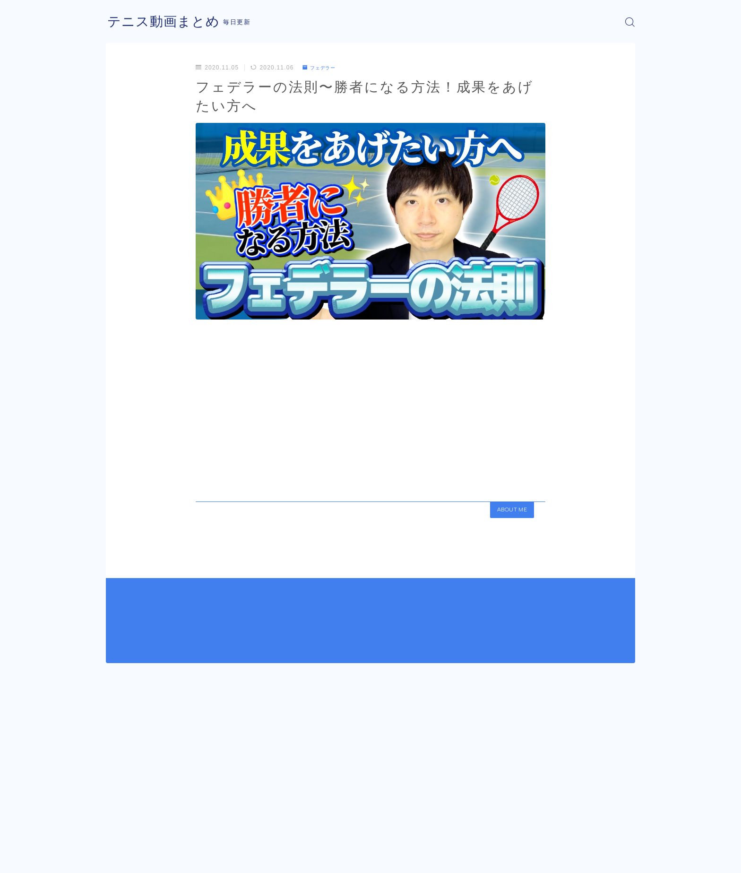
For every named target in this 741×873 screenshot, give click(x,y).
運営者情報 (121, 859)
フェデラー (322, 67)
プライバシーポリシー (186, 859)
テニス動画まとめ (167, 22)
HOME (116, 830)
